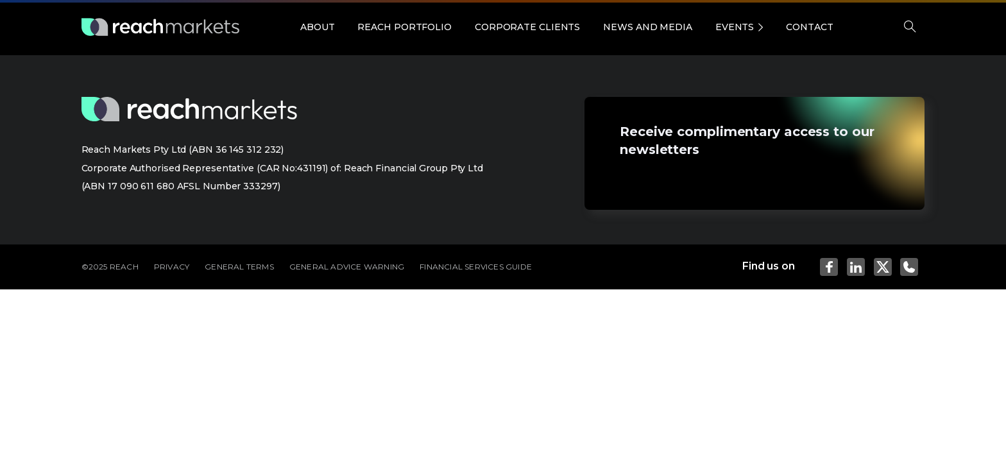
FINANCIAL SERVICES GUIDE (476, 266)
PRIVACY (171, 266)
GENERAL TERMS (239, 266)
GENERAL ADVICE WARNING (346, 266)
